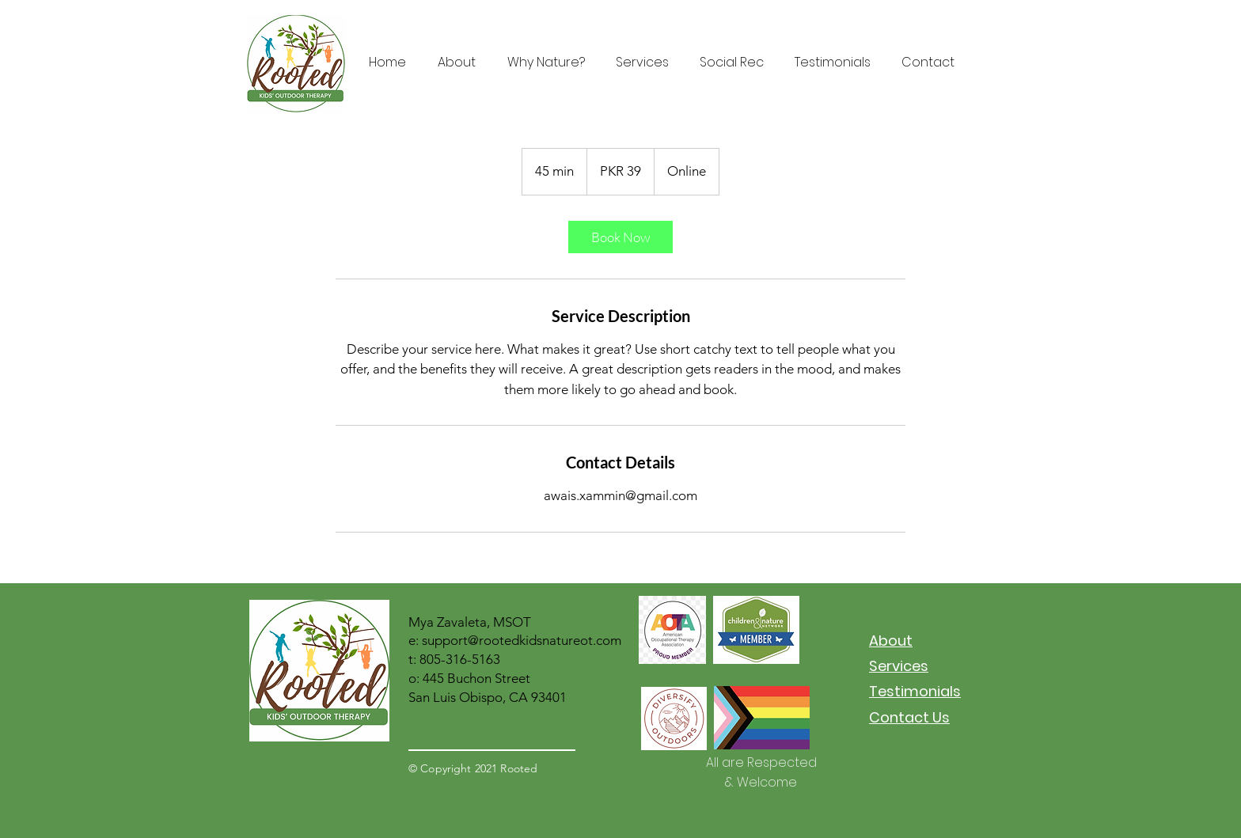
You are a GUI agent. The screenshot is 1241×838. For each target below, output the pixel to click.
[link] (620, 237)
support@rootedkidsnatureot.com (521, 640)
